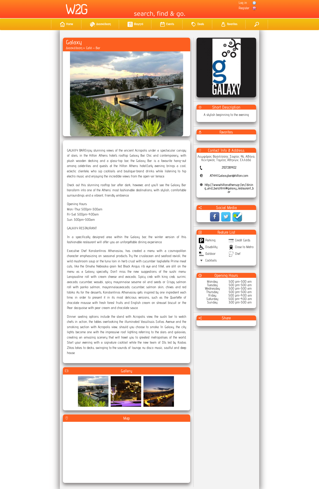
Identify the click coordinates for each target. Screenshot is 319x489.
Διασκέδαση (74, 48)
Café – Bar (93, 48)
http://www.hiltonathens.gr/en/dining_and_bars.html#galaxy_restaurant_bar (229, 188)
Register (244, 8)
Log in (243, 3)
